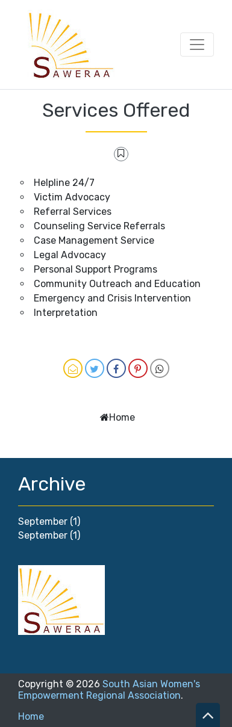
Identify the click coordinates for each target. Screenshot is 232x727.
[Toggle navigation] (197, 44)
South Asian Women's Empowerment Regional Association (109, 689)
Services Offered (116, 110)
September (42, 521)
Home (122, 417)
